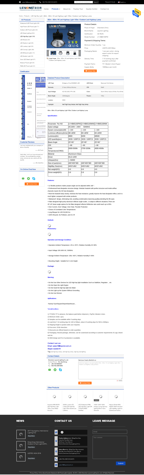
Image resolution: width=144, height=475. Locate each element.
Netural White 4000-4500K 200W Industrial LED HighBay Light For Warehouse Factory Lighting (115, 408)
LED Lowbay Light (25, 46)
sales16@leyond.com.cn (29, 2)
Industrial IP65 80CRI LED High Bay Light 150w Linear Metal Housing (53, 407)
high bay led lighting (80, 352)
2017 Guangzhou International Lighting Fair (38, 432)
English (122, 2)
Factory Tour (78, 9)
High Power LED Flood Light (28, 26)
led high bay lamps (56, 352)
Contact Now (91, 71)
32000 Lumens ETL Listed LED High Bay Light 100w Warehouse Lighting (69, 407)
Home (46, 9)
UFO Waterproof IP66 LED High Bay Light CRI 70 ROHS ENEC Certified (85, 407)
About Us (66, 9)
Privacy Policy (34, 473)
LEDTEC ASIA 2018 (34, 453)
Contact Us (104, 9)
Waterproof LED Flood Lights (28, 23)
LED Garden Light (25, 56)
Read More (31, 436)
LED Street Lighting (25, 33)
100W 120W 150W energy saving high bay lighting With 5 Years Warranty (100, 407)
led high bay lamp (68, 352)
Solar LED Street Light (26, 59)
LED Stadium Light (25, 43)
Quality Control (91, 9)
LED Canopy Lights (25, 49)
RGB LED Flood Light (26, 66)
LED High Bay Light (36, 16)
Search (95, 2)
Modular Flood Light (26, 63)
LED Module (23, 40)
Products (55, 9)
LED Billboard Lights (26, 53)
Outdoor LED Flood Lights (27, 30)
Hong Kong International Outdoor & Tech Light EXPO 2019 (37, 443)
